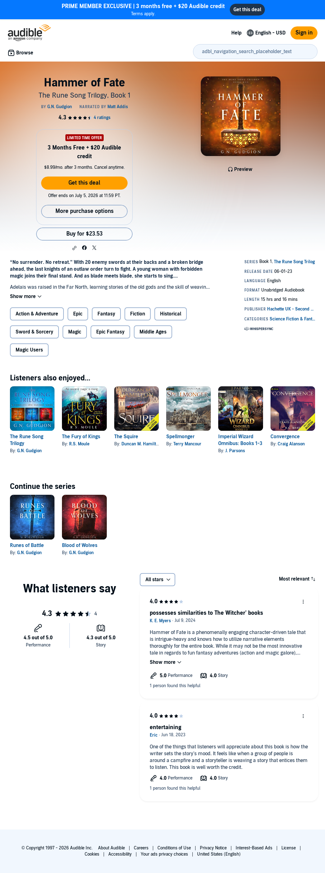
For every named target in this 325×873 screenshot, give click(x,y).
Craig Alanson (291, 444)
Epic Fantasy (110, 332)
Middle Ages (153, 332)
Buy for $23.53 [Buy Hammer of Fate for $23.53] (84, 234)
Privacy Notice (213, 848)
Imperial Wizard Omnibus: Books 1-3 (240, 440)
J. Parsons (235, 450)
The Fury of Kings (81, 437)
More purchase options (84, 211)
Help (236, 33)
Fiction (137, 314)
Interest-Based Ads (254, 848)
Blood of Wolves (79, 545)
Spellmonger (180, 437)
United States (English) (219, 854)
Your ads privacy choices (164, 854)
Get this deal (84, 183)
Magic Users (29, 350)
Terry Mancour (187, 444)
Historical (170, 314)
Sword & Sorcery (34, 332)
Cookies (92, 854)
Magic (74, 332)
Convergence (285, 437)
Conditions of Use (174, 848)
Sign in (304, 33)
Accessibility (120, 854)
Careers (141, 848)
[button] (74, 248)
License (288, 848)
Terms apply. (143, 9)
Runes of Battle (27, 545)
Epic (77, 314)
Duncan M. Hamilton (141, 444)
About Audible (111, 848)
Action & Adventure (37, 314)
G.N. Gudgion (29, 450)
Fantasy (106, 314)
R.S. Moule (79, 444)
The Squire (126, 437)
